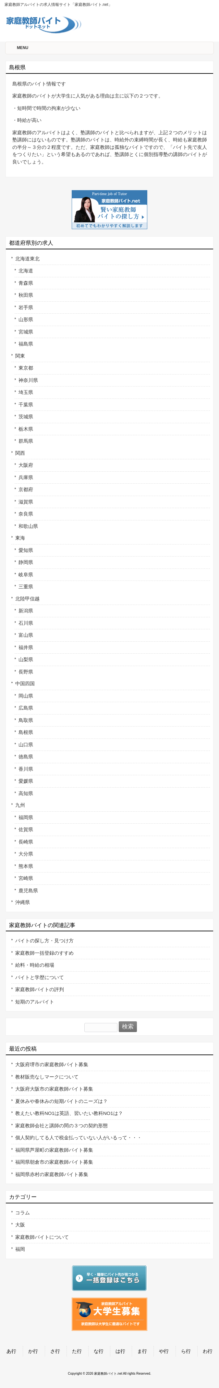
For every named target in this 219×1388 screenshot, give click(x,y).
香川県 (25, 769)
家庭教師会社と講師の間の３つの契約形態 (61, 1125)
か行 (33, 1351)
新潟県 (25, 610)
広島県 (25, 708)
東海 (20, 538)
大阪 (20, 1224)
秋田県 (25, 295)
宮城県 (25, 331)
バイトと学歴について (39, 977)
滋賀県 (25, 501)
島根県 (25, 732)
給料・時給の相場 (34, 965)
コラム (22, 1212)
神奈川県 (28, 380)
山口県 (25, 744)
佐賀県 (25, 829)
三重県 (25, 586)
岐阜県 (25, 574)
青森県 (25, 283)
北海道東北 (27, 258)
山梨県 (25, 659)
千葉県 (25, 404)
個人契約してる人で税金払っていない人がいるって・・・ (78, 1137)
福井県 (25, 647)
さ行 (55, 1351)
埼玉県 (25, 392)
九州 (20, 805)
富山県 (25, 635)
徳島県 (25, 756)
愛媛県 (25, 781)
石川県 (25, 623)
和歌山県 (28, 526)
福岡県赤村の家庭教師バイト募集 (51, 1174)
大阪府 (25, 465)
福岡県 (25, 817)
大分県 (25, 854)
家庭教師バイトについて (42, 1237)
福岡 (20, 1249)
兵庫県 (25, 477)
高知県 (25, 793)
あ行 (11, 1351)
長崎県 (25, 842)
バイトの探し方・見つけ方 (44, 940)
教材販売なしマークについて (47, 1077)
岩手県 (25, 307)
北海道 (25, 270)
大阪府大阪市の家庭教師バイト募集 (54, 1089)
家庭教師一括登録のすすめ (44, 953)
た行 (77, 1351)
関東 (20, 356)
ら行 (186, 1351)
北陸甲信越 (27, 598)
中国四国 (25, 683)
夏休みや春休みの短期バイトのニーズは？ (61, 1101)
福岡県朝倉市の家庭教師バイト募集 (54, 1162)
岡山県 (25, 696)
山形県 (25, 319)
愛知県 (25, 550)
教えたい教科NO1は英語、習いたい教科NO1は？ (69, 1113)
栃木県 (25, 429)
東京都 (25, 368)
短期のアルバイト (34, 1001)
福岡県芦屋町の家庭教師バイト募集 (54, 1150)
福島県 (25, 344)
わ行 (208, 1351)
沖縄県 (22, 902)
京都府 (25, 489)
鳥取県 (25, 720)
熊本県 (25, 866)
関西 (20, 453)
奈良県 (25, 514)
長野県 (25, 671)
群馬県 (25, 441)
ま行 (142, 1351)
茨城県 (25, 416)
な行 (98, 1351)
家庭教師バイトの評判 (39, 989)
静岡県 (25, 562)
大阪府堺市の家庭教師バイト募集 (51, 1064)
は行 (120, 1351)
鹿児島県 (28, 890)
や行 (164, 1351)
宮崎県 (25, 878)
